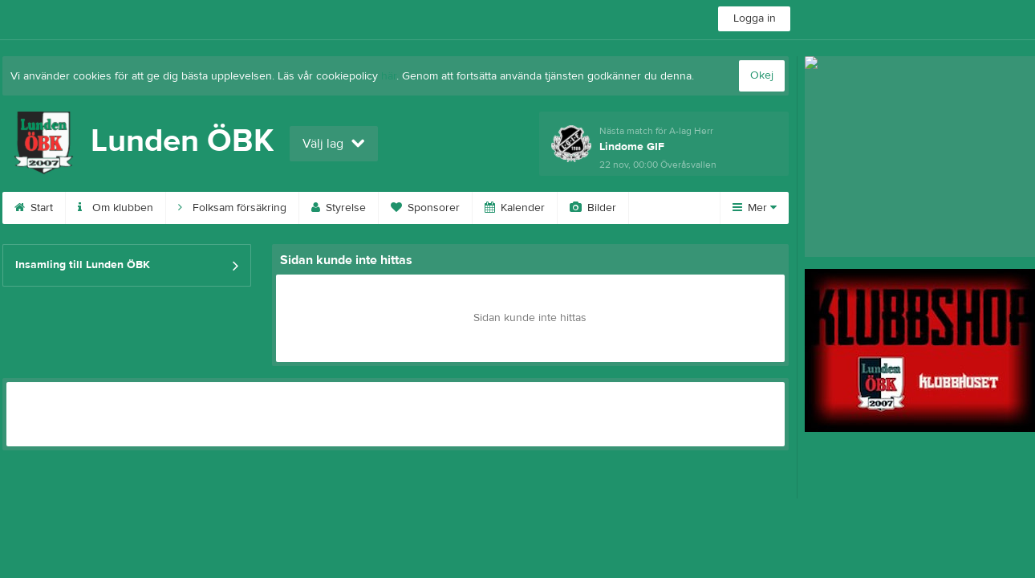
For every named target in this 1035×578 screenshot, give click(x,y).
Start (33, 208)
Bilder (593, 208)
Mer (755, 208)
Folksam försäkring (232, 208)
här (388, 76)
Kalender (515, 208)
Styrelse (338, 208)
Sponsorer (425, 208)
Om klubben (115, 208)
